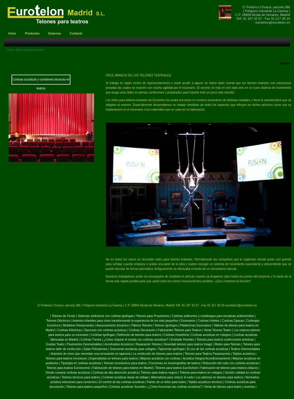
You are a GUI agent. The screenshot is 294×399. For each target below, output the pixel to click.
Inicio (10, 49)
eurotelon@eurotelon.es (272, 22)
